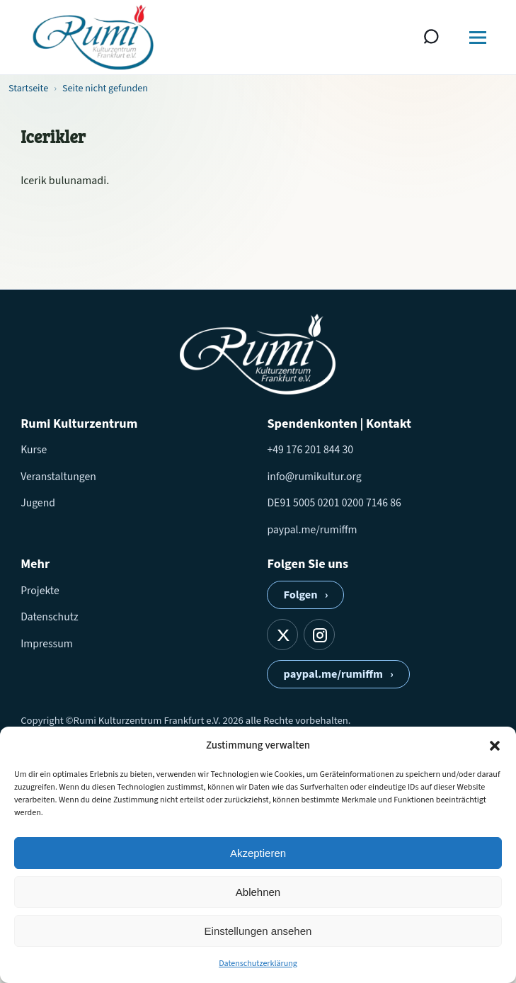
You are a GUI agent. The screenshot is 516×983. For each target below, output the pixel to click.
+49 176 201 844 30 (310, 450)
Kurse (34, 450)
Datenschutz (49, 617)
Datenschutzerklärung (258, 964)
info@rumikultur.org (314, 476)
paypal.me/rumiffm (312, 530)
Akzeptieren (258, 853)
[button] (495, 746)
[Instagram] (319, 634)
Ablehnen (258, 892)
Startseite (28, 88)
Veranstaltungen (58, 476)
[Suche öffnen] (432, 37)
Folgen (305, 595)
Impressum (47, 644)
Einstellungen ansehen (258, 931)
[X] (282, 634)
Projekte (40, 590)
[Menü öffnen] (478, 37)
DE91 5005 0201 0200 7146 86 (334, 503)
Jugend (38, 503)
